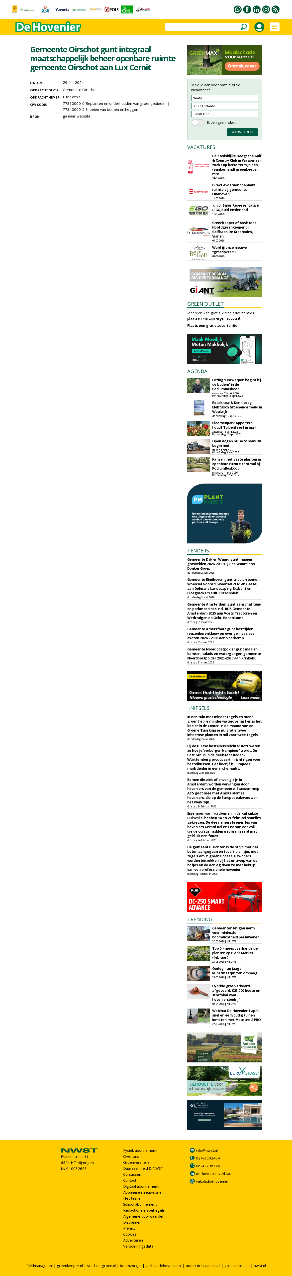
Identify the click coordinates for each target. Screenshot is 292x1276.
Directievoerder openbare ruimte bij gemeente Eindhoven (234, 189)
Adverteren (133, 1240)
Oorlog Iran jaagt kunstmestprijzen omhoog (235, 970)
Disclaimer (132, 1222)
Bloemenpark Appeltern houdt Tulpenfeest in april (234, 425)
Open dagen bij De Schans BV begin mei (236, 443)
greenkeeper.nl (70, 1265)
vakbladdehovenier (212, 1181)
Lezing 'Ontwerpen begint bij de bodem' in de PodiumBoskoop (236, 384)
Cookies (130, 1234)
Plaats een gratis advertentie (212, 325)
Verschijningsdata (138, 1246)
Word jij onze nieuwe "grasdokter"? (229, 249)
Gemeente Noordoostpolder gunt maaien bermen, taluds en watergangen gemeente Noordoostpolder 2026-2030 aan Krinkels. (224, 653)
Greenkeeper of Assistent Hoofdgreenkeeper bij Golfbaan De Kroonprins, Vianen (234, 229)
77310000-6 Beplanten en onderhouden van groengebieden (115, 103)
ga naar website (77, 116)
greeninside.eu (237, 1265)
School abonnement (140, 1204)
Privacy (129, 1228)
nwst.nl (260, 1265)
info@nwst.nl (207, 1150)
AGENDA (197, 371)
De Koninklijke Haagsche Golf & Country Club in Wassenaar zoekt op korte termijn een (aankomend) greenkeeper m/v (237, 164)
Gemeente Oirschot (80, 89)
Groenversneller (137, 1162)
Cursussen (132, 1174)
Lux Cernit (71, 96)
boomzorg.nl (130, 1265)
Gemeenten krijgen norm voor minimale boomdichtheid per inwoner (235, 932)
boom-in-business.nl (203, 1265)
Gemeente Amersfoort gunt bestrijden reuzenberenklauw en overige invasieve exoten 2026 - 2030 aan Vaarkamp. (221, 633)
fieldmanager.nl (39, 1265)
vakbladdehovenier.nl (164, 1265)
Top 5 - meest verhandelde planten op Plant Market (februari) (235, 953)
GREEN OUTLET (205, 303)
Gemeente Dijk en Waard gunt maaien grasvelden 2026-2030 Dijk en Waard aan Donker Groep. (221, 564)
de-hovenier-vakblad (213, 1173)
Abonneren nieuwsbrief (143, 1192)
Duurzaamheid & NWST (143, 1168)
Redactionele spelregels (144, 1210)
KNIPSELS (198, 708)
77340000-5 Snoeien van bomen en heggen (100, 109)
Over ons (131, 1156)
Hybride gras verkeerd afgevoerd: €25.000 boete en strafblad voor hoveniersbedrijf (236, 993)
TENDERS (198, 550)
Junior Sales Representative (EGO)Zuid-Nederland (235, 207)
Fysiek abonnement (140, 1150)
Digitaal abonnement (141, 1186)
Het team (131, 1198)
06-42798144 (208, 1165)
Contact (129, 1180)
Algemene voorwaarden (143, 1216)
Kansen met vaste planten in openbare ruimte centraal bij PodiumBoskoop (236, 464)
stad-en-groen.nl (101, 1265)
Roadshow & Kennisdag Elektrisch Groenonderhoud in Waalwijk (237, 407)
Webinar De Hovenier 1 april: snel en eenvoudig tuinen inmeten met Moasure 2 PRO (236, 1015)
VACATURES (201, 147)
